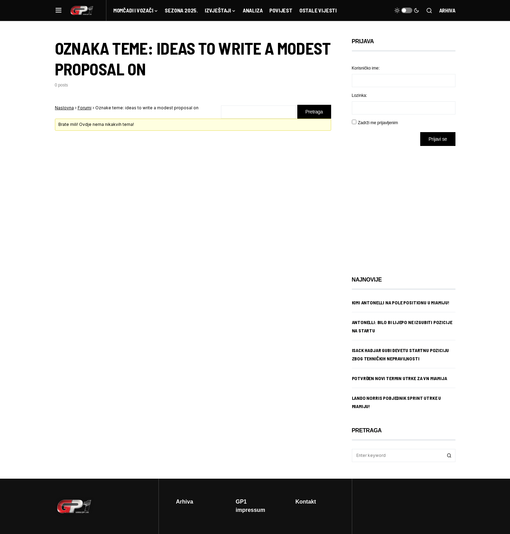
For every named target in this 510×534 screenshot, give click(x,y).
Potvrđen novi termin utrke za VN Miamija (399, 378)
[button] (58, 10)
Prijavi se (438, 139)
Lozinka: (359, 95)
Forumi (85, 107)
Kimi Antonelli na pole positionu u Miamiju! (400, 302)
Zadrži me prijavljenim (378, 122)
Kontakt (306, 501)
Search (449, 455)
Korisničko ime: (366, 68)
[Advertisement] (407, 206)
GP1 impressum (250, 505)
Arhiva (447, 10)
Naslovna (64, 107)
